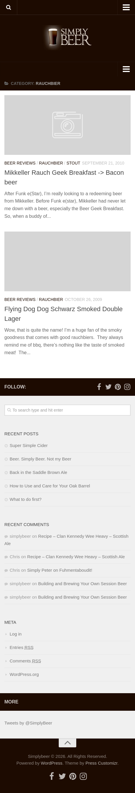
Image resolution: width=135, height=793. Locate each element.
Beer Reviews (20, 163)
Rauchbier (51, 163)
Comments (25, 660)
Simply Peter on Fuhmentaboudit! (59, 570)
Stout (73, 163)
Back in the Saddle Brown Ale (38, 472)
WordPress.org (24, 674)
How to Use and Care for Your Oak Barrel (50, 485)
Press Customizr (101, 763)
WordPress (52, 763)
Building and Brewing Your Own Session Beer (82, 583)
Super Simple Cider (29, 445)
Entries (22, 647)
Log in (16, 633)
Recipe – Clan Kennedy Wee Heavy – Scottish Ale (76, 556)
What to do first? (25, 499)
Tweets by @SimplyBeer (28, 722)
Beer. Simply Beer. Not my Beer (40, 458)
